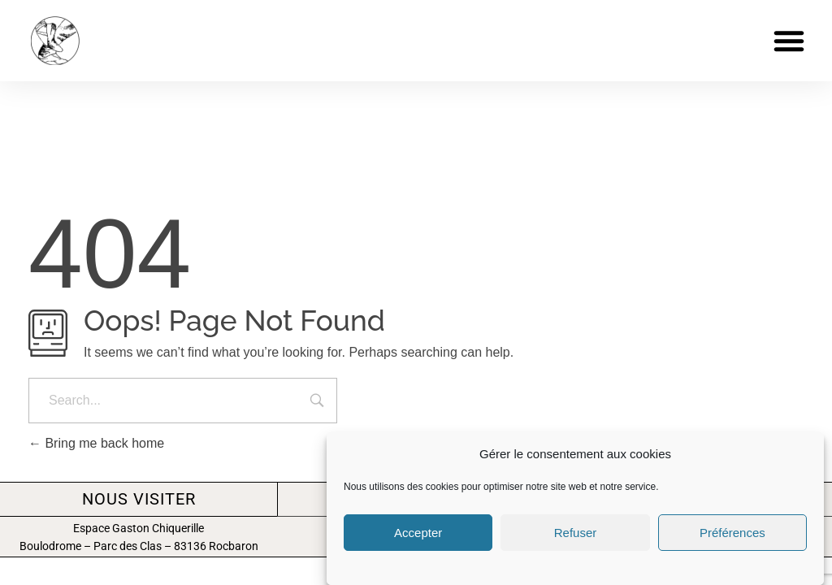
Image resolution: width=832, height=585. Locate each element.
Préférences (732, 533)
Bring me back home (96, 443)
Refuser (575, 533)
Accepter (418, 533)
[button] (789, 40)
